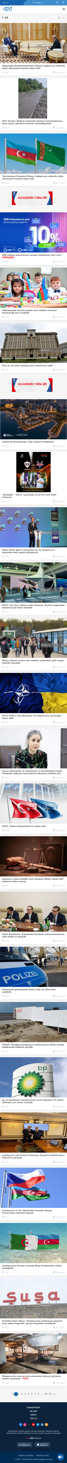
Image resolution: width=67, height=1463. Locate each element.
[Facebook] (20, 1425)
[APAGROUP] (33, 1438)
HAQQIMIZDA (33, 1407)
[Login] (63, 2)
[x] (29, 1425)
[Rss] (46, 1425)
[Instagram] (25, 1425)
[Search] (57, 3)
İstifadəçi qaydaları (25, 1455)
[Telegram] (37, 1425)
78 (45, 1394)
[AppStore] (42, 1444)
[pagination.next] (54, 1394)
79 (50, 1394)
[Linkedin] (42, 1425)
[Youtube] (33, 1425)
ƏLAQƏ (33, 1411)
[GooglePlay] (24, 1444)
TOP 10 (33, 1418)
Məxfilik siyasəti (42, 1455)
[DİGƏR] (63, 9)
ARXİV (33, 1415)
